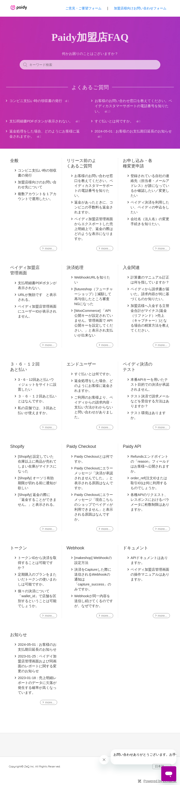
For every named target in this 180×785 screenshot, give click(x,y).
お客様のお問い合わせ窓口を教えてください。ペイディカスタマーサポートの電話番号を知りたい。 (133, 106)
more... (49, 248)
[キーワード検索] (90, 64)
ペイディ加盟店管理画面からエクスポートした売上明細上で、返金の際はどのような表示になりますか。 (93, 229)
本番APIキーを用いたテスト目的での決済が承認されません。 (150, 384)
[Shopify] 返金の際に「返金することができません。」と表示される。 (37, 499)
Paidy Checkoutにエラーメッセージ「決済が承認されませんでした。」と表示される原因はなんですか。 (93, 478)
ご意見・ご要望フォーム (83, 8)
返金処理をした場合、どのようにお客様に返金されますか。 (44, 134)
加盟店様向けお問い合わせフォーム (140, 8)
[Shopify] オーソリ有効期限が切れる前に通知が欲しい (37, 483)
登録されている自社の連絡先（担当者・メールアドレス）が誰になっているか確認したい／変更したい (150, 185)
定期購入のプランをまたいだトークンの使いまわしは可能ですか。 (37, 579)
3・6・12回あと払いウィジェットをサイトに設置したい (37, 384)
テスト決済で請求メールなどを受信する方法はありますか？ (150, 401)
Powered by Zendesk (159, 781)
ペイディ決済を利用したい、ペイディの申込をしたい (150, 207)
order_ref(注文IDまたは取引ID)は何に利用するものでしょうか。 (149, 483)
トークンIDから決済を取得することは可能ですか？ (37, 563)
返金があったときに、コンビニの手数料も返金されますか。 (93, 207)
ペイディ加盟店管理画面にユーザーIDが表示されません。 (37, 311)
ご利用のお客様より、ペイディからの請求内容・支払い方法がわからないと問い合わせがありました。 (93, 407)
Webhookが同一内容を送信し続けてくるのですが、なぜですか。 (93, 601)
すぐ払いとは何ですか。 (118, 121)
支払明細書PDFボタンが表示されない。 (44, 121)
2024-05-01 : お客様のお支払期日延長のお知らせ (133, 134)
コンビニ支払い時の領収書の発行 (39, 101)
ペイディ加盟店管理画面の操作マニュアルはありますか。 (150, 574)
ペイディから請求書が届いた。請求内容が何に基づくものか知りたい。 (150, 294)
